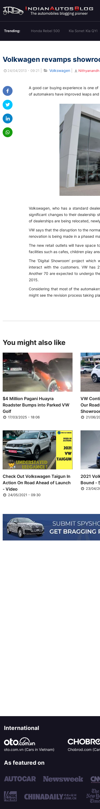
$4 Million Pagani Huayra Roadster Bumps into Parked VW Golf (36, 405)
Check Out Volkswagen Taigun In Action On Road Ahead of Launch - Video (37, 483)
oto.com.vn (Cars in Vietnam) (29, 749)
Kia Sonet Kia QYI (83, 31)
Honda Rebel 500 (45, 31)
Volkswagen (59, 70)
